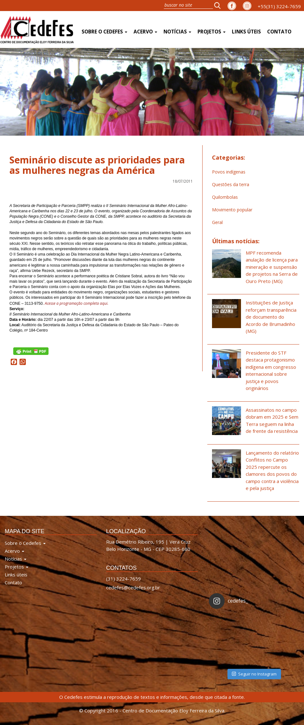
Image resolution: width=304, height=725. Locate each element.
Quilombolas (225, 197)
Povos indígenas (228, 172)
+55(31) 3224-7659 (279, 6)
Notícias (177, 31)
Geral (217, 222)
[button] (219, 5)
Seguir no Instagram (254, 674)
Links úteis (246, 31)
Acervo (145, 31)
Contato (279, 31)
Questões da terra (230, 184)
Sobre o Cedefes (104, 31)
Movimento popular (232, 210)
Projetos (212, 31)
